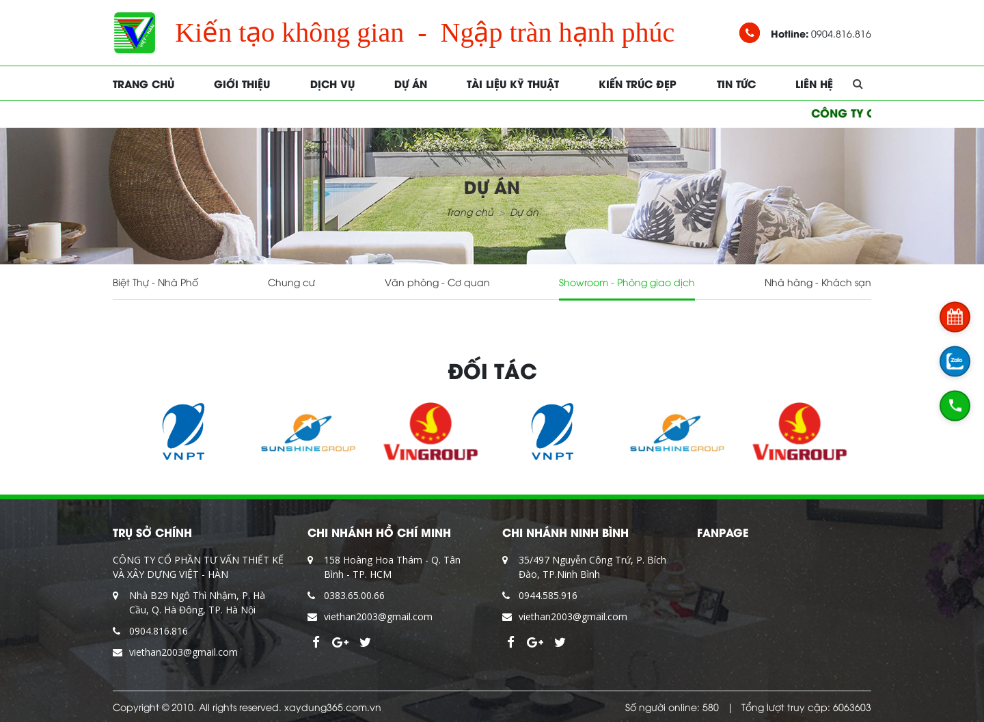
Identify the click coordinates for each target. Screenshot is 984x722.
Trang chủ (143, 83)
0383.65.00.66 (354, 595)
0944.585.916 (548, 595)
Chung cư (291, 281)
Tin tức (736, 83)
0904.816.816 (158, 630)
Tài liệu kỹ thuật (513, 83)
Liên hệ (814, 83)
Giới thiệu (242, 83)
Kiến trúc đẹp (637, 83)
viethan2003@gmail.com (183, 651)
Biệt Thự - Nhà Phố (155, 281)
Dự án (410, 83)
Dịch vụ (332, 83)
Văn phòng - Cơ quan (437, 281)
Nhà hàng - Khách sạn (818, 281)
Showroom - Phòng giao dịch (627, 281)
